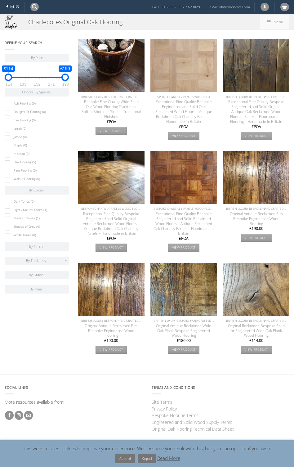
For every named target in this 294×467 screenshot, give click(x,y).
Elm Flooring (25, 120)
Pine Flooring (25, 170)
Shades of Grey (27, 227)
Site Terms (162, 402)
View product (111, 131)
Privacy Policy (164, 409)
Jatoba (20, 137)
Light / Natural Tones (30, 210)
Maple (20, 145)
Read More (168, 458)
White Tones (25, 235)
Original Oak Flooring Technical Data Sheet (193, 429)
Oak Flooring (25, 162)
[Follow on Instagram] (12, 7)
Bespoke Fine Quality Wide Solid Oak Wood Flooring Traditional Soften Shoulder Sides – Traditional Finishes (111, 109)
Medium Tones (27, 218)
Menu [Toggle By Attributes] (274, 22)
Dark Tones (24, 202)
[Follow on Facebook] (7, 7)
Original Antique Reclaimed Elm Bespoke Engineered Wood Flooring (256, 218)
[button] (34, 7)
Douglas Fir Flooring (30, 112)
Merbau (21, 154)
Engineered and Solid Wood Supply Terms (192, 422)
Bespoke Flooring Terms (175, 415)
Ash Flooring (25, 103)
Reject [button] (146, 458)
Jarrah (20, 129)
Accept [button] (125, 458)
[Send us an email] (17, 7)
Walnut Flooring (27, 179)
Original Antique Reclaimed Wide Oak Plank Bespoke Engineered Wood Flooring (183, 330)
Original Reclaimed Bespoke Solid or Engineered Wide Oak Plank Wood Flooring (256, 330)
